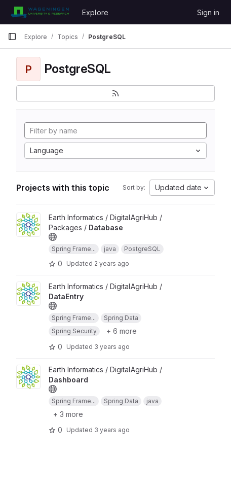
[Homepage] (40, 12)
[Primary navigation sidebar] (12, 36)
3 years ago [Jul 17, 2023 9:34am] (112, 430)
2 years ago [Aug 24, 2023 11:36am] (111, 263)
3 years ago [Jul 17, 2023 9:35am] (112, 346)
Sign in (208, 12)
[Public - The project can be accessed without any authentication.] (53, 237)
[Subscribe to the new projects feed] (115, 93)
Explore (95, 12)
